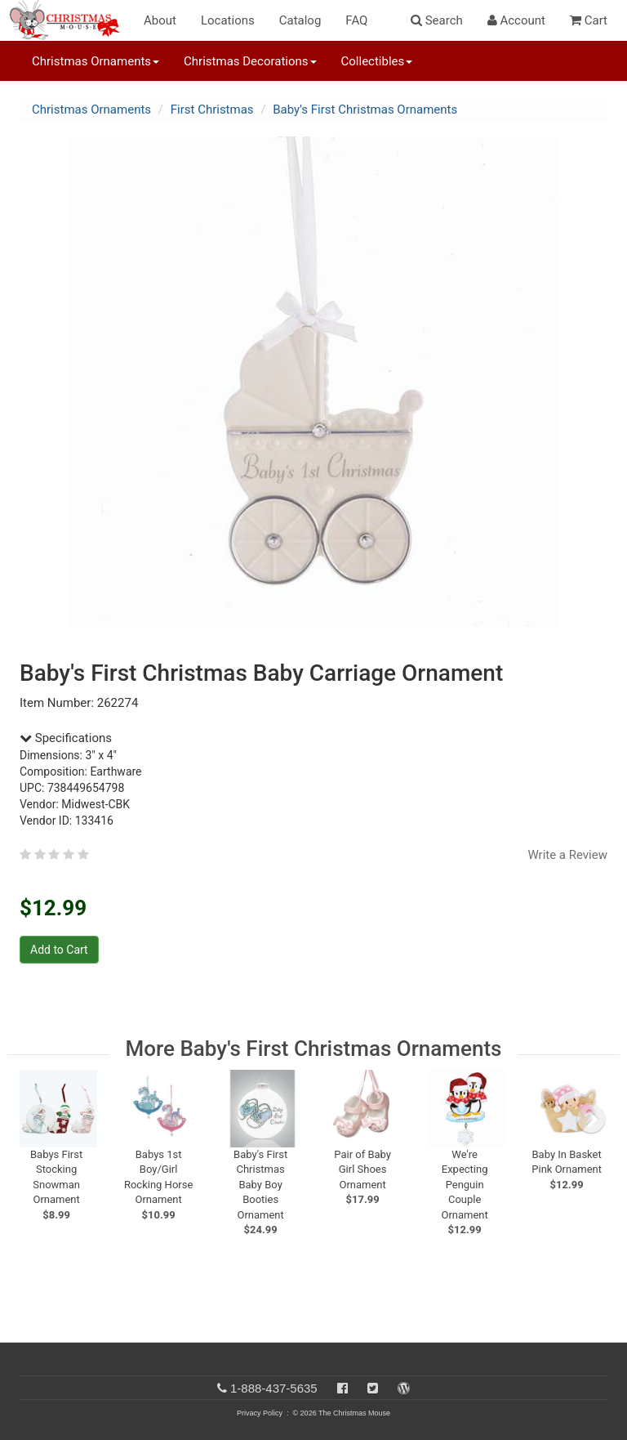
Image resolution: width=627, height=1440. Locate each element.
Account (516, 20)
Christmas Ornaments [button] (95, 61)
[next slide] (591, 1118)
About (160, 20)
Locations (228, 20)
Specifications (66, 738)
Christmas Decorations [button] (250, 61)
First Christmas (212, 109)
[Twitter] (372, 1388)
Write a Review (567, 854)
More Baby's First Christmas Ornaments (314, 1048)
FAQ (356, 20)
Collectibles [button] (377, 61)
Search (437, 20)
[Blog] (404, 1388)
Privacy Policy (259, 1413)
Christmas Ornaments (91, 109)
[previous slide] (40, 1118)
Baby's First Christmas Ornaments (365, 109)
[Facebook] (342, 1388)
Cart (588, 20)
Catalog (300, 20)
